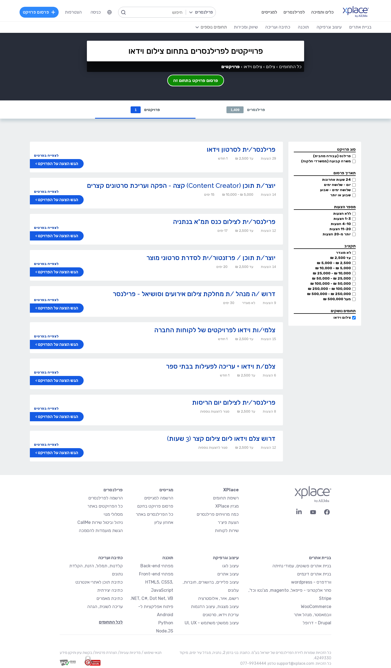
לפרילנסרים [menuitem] (294, 12)
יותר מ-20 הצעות (337, 234)
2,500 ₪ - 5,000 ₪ (334, 263)
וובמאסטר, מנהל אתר (312, 615)
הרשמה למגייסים (158, 498)
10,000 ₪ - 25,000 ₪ (332, 273)
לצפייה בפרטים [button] (46, 156)
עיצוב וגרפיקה (226, 558)
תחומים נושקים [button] (343, 311)
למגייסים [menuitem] (269, 12)
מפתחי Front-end (156, 574)
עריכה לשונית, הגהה (105, 606)
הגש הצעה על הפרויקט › (56, 164)
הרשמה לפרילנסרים (105, 498)
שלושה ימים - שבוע (335, 190)
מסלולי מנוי (113, 514)
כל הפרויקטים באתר (105, 506)
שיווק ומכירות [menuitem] (246, 27)
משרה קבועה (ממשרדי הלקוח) (326, 161)
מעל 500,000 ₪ (337, 299)
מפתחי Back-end (156, 566)
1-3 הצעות (342, 219)
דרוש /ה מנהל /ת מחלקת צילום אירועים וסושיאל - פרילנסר (194, 294)
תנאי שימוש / (151, 653)
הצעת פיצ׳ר (228, 522)
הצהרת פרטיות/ (104, 653)
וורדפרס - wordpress (311, 582)
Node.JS (164, 631)
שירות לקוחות (227, 530)
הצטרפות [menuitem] (73, 12)
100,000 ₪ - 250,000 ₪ (329, 289)
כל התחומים (290, 66)
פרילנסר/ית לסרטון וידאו (241, 150)
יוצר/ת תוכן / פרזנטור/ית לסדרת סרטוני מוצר (210, 258)
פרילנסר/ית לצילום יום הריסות (233, 403)
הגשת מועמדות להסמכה (101, 530)
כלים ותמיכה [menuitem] (322, 12)
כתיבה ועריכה (110, 558)
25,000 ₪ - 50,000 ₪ (331, 279)
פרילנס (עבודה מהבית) (332, 156)
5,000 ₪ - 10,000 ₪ (333, 268)
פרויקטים (145, 109)
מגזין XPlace (227, 506)
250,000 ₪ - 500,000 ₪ (329, 294)
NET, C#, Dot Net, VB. (151, 598)
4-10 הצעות (341, 224)
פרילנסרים (245, 109)
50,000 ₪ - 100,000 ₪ (330, 284)
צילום (270, 66)
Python (165, 623)
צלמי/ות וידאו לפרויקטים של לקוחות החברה (214, 330)
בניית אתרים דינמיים (314, 574)
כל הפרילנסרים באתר (154, 514)
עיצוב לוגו (230, 566)
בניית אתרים (320, 558)
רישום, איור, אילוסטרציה (218, 598)
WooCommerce (316, 606)
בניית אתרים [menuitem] (360, 27)
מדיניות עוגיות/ (129, 653)
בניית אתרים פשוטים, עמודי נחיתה (301, 566)
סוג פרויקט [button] (346, 149)
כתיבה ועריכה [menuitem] (277, 27)
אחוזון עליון (163, 522)
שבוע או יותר (340, 195)
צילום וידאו (342, 318)
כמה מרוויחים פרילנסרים (218, 514)
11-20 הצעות (340, 229)
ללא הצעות (342, 214)
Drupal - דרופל (317, 623)
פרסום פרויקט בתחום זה (195, 80)
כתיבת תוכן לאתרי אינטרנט (99, 582)
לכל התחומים (111, 622)
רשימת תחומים (226, 498)
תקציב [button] (350, 246)
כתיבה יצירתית (110, 590)
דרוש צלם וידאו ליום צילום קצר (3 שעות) (221, 439)
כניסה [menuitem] (95, 12)
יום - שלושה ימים (337, 185)
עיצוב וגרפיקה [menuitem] (329, 27)
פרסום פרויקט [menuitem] (39, 12)
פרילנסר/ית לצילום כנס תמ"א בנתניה (224, 222)
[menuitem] (109, 12)
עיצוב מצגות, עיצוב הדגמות (215, 606)
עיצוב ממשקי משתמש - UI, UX (212, 623)
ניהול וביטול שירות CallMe (100, 522)
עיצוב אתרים (228, 574)
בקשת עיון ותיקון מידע (76, 653)
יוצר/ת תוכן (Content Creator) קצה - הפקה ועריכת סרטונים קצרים (181, 186)
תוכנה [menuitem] (303, 27)
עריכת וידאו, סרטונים (221, 615)
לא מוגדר (343, 253)
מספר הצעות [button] (345, 207)
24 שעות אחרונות (336, 180)
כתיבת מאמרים (109, 598)
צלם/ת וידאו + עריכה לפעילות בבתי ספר (220, 367)
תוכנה (167, 558)
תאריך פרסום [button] (344, 173)
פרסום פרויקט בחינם (155, 506)
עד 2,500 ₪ (340, 258)
